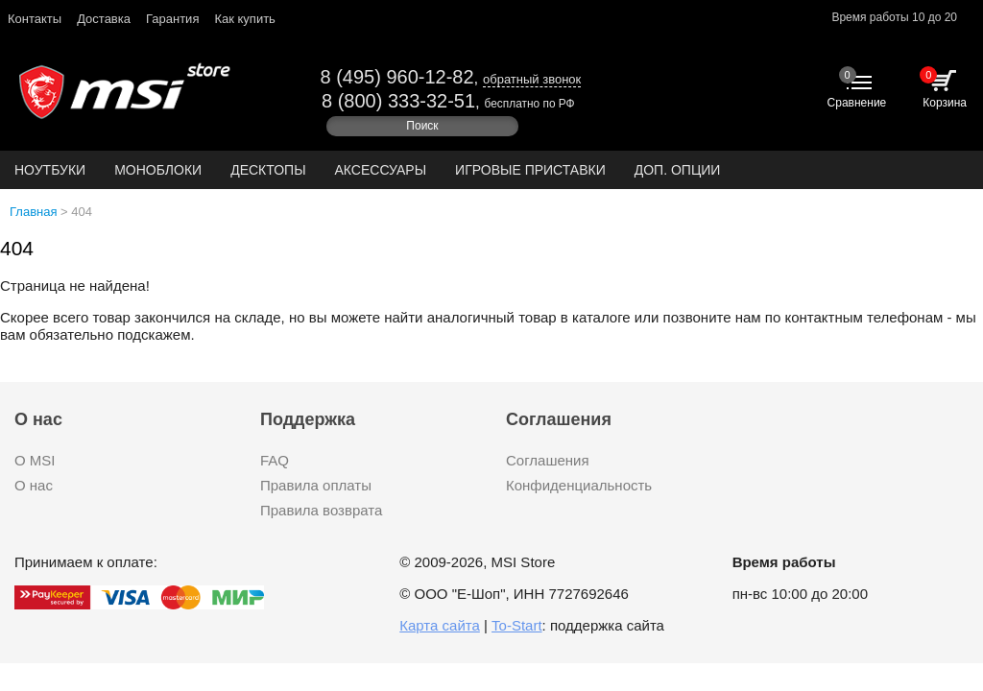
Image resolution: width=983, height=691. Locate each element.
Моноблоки (158, 170)
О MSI (35, 460)
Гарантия (172, 19)
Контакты (34, 19)
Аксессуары (381, 170)
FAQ (274, 460)
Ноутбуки (49, 170)
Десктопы (267, 170)
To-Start (517, 625)
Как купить (244, 19)
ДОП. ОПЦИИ (678, 170)
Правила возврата (321, 510)
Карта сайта (439, 625)
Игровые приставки (530, 170)
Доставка (104, 19)
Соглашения (547, 460)
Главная (33, 211)
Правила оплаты (316, 485)
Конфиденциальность (579, 485)
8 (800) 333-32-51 (398, 100)
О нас (33, 485)
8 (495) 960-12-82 (396, 76)
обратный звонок (532, 79)
